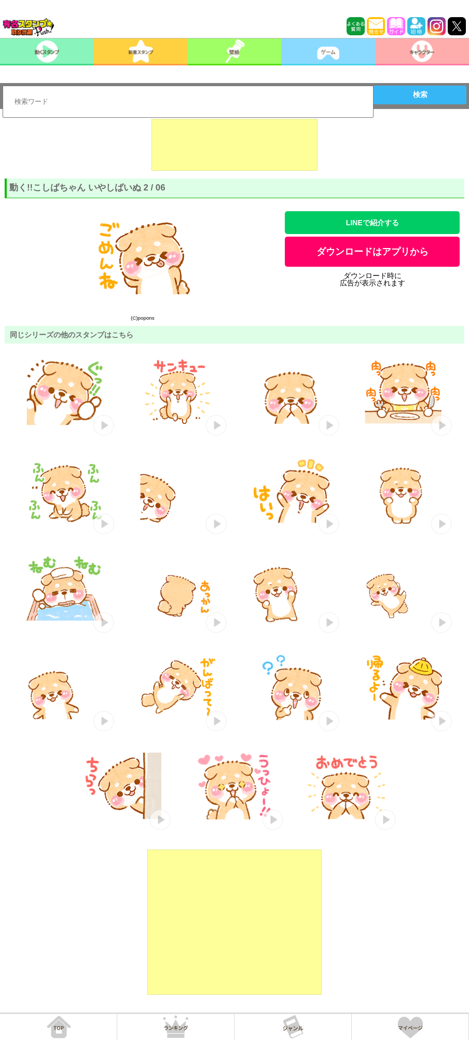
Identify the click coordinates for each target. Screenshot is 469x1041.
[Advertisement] (234, 145)
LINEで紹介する (372, 222)
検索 (420, 94)
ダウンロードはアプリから (372, 251)
